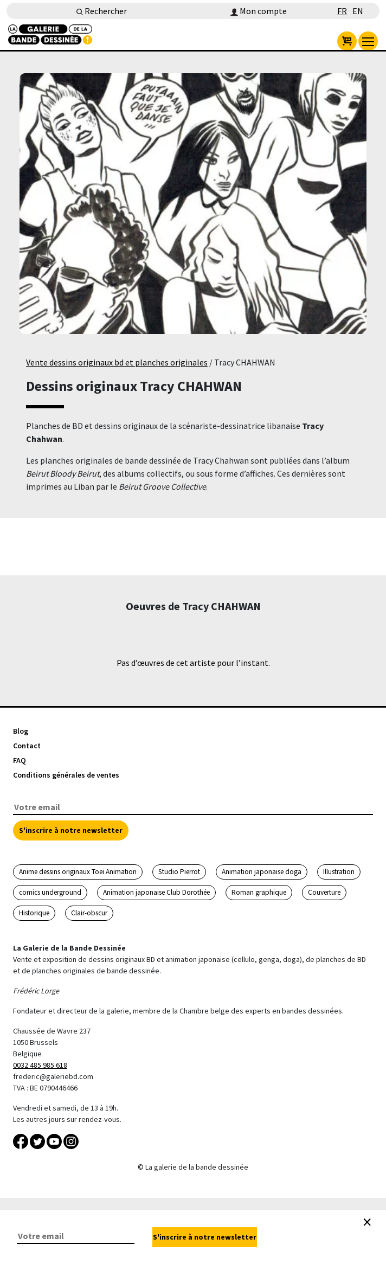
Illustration (339, 871)
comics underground (50, 892)
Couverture (324, 892)
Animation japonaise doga (261, 871)
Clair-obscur (89, 912)
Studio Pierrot (179, 871)
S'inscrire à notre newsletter (71, 830)
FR (342, 10)
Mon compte (258, 10)
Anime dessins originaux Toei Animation (78, 871)
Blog (20, 731)
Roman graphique (258, 892)
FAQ (19, 760)
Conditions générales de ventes (66, 775)
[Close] (367, 1222)
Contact (27, 745)
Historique (34, 912)
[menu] (368, 41)
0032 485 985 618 (40, 1065)
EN (357, 10)
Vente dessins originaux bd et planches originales (117, 362)
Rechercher (101, 10)
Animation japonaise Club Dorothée (156, 892)
